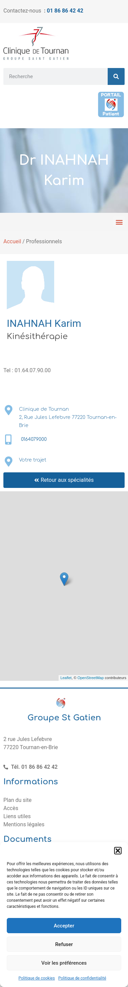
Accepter (64, 926)
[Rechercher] (116, 76)
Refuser (64, 944)
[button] (117, 850)
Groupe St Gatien (64, 717)
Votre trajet (32, 460)
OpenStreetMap (91, 678)
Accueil (12, 241)
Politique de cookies (37, 978)
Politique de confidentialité (82, 978)
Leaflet (65, 678)
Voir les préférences (64, 963)
